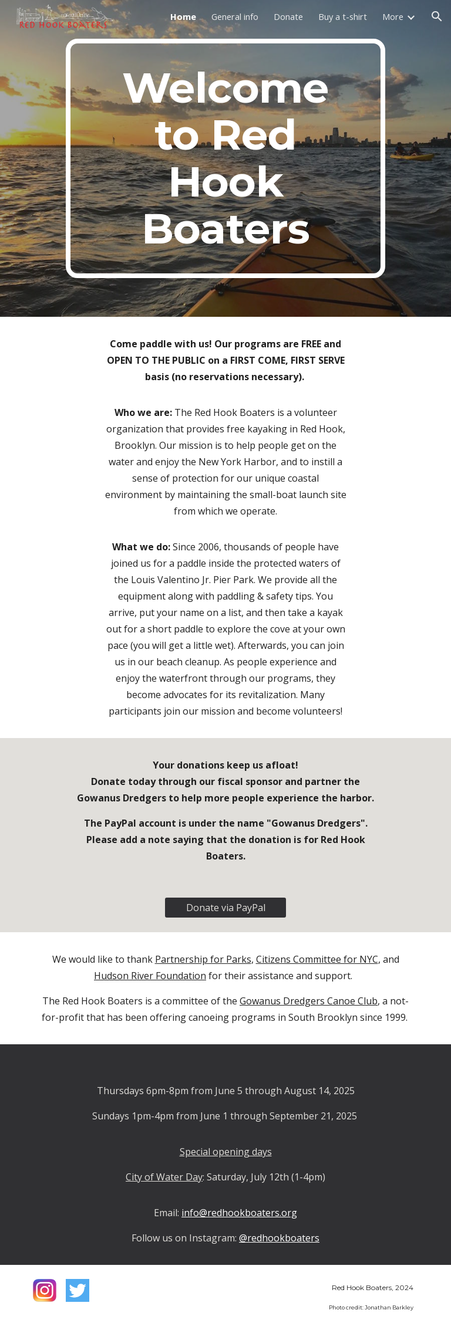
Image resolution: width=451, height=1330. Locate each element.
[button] (437, 16)
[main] (225, 158)
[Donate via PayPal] (225, 907)
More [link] (392, 16)
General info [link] (234, 16)
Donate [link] (288, 16)
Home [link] (183, 16)
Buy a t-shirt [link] (342, 16)
